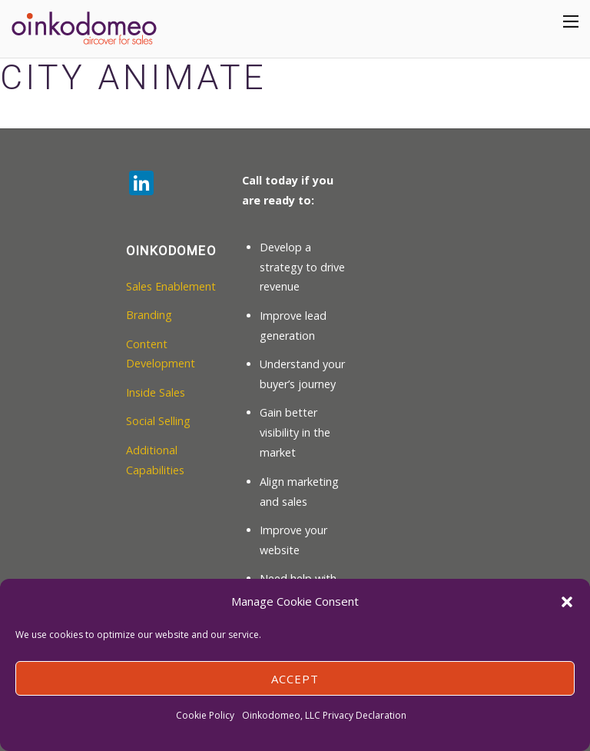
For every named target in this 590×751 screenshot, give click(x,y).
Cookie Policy (205, 715)
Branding (149, 314)
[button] (567, 602)
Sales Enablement (171, 286)
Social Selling (158, 421)
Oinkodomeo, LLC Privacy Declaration (324, 715)
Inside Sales (155, 392)
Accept (295, 678)
